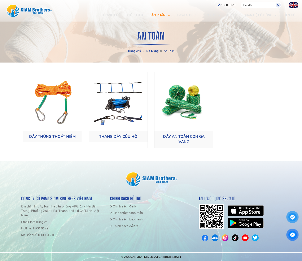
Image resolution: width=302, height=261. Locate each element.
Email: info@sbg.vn (34, 222)
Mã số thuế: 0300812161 (39, 235)
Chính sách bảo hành (126, 219)
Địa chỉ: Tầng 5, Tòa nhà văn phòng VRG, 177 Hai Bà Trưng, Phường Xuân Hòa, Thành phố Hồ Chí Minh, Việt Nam (60, 211)
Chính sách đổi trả (124, 226)
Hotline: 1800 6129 (34, 228)
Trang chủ (134, 51)
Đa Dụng (152, 51)
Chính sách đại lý (123, 206)
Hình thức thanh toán (126, 213)
